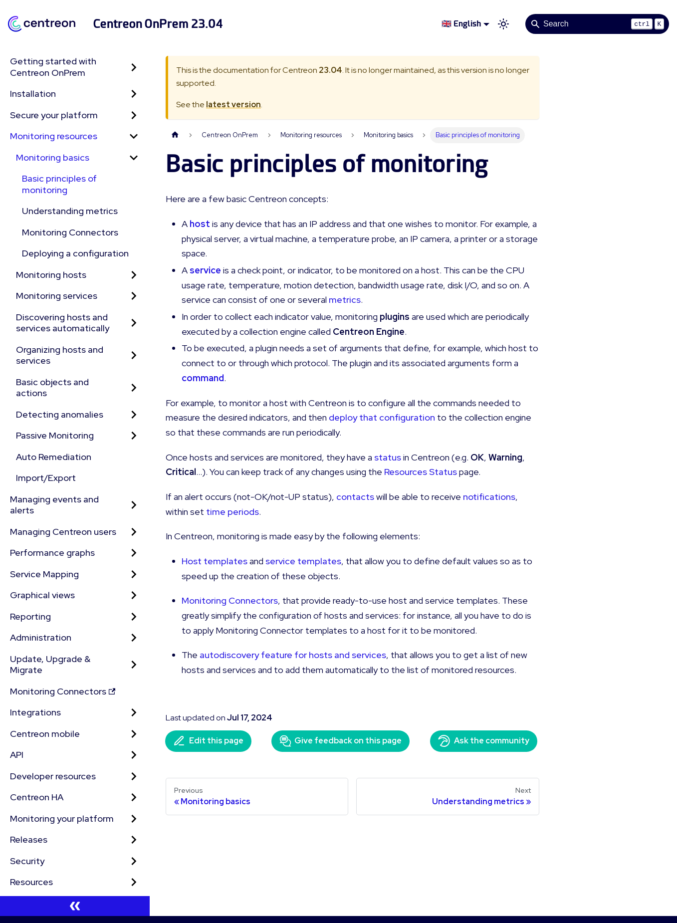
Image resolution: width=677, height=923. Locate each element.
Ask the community (483, 741)
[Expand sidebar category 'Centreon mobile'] (134, 734)
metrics (345, 299)
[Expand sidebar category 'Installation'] (134, 94)
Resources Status (420, 471)
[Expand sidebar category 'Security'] (134, 861)
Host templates (214, 561)
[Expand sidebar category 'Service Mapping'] (134, 574)
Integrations (35, 712)
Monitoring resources (53, 136)
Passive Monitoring (55, 435)
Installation (33, 93)
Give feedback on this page (340, 741)
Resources (31, 882)
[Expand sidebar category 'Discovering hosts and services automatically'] (134, 323)
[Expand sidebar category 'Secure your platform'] (134, 115)
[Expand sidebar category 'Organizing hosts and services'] (134, 355)
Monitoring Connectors (70, 232)
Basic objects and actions (52, 387)
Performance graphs (52, 552)
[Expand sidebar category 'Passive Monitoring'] (134, 436)
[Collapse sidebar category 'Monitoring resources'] (134, 136)
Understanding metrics (70, 211)
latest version (233, 104)
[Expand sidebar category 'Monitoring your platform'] (134, 819)
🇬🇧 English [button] (461, 23)
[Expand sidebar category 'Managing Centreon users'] (134, 532)
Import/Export (46, 477)
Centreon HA (36, 797)
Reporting (30, 616)
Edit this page (208, 741)
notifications (489, 496)
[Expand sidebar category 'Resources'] (134, 882)
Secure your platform (54, 115)
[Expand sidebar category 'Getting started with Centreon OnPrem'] (134, 67)
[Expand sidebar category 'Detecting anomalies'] (134, 415)
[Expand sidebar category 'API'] (134, 755)
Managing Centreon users (63, 531)
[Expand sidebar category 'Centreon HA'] (134, 797)
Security (27, 861)
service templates (303, 561)
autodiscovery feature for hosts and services (293, 655)
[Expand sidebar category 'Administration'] (134, 638)
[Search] (597, 24)
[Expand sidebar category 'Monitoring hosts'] (134, 275)
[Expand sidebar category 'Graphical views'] (134, 595)
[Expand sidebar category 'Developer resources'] (134, 776)
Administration (40, 637)
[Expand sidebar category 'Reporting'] (134, 617)
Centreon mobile (45, 733)
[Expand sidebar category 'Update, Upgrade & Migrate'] (134, 665)
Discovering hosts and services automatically (62, 322)
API (16, 754)
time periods (232, 511)
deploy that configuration (382, 417)
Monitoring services (56, 295)
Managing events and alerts (54, 504)
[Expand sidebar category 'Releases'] (134, 840)
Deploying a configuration (75, 253)
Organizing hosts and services (59, 355)
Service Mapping (44, 574)
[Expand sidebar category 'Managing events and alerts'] (134, 505)
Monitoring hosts (51, 274)
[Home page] (175, 135)
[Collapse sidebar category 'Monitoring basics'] (134, 158)
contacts (355, 496)
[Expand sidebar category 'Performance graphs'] (134, 553)
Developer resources (53, 776)
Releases (28, 839)
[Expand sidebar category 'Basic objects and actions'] (134, 388)
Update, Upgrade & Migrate (50, 664)
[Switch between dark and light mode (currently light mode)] (503, 24)
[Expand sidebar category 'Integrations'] (134, 712)
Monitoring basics (52, 157)
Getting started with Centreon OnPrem (53, 66)
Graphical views (42, 595)
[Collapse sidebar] (75, 906)
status (387, 457)
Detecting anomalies (59, 414)
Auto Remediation (53, 456)
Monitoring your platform (62, 818)
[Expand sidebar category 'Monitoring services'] (134, 296)
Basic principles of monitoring (59, 184)
